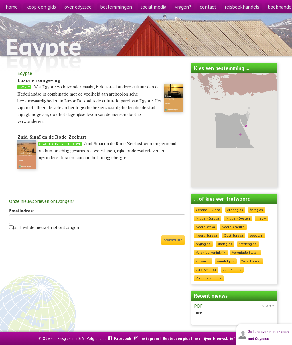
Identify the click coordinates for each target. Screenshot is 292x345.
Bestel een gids (176, 338)
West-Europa (251, 261)
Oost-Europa (233, 235)
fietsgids (256, 210)
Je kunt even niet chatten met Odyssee (268, 335)
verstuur (173, 240)
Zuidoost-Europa (208, 278)
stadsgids (224, 244)
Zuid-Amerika (206, 269)
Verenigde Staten (245, 252)
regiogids (203, 244)
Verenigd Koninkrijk (210, 252)
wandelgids (225, 261)
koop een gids (41, 6)
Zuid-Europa (232, 269)
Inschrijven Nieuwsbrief (214, 338)
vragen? (183, 6)
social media (153, 6)
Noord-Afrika (205, 227)
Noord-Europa (206, 235)
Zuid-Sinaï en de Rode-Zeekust (51, 137)
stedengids (247, 244)
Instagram (150, 338)
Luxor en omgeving (38, 80)
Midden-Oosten (238, 218)
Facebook (123, 338)
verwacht (203, 261)
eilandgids (235, 210)
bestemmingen (116, 6)
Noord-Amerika (233, 227)
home (12, 6)
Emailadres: (21, 211)
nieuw (261, 218)
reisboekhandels (242, 6)
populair (256, 235)
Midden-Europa (207, 218)
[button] (240, 134)
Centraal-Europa (208, 210)
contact (208, 6)
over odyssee (78, 6)
